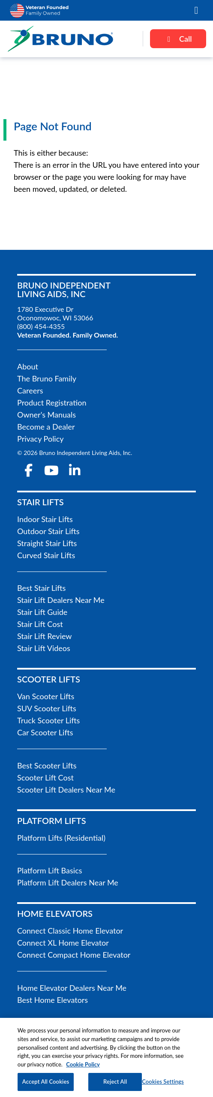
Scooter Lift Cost (45, 777)
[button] (196, 10)
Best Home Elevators (52, 1000)
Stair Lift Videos (43, 648)
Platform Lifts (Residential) (61, 837)
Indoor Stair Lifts (45, 519)
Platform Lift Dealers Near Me (67, 882)
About (27, 366)
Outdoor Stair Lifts (48, 531)
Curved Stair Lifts (46, 555)
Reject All (115, 1084)
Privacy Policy (40, 438)
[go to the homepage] (71, 39)
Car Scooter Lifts (45, 732)
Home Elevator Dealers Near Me (71, 988)
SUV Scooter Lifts (46, 708)
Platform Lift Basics (49, 870)
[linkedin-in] (74, 470)
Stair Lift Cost (40, 624)
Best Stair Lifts (41, 588)
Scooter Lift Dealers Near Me (66, 789)
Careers (30, 390)
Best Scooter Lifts (47, 765)
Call (178, 38)
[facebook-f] (29, 470)
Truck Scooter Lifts (48, 720)
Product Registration (52, 402)
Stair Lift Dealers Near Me (61, 600)
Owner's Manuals (46, 414)
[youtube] (52, 470)
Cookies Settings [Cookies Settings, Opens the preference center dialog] (163, 1084)
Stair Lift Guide (42, 612)
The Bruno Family (46, 378)
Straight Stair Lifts (47, 543)
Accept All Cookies (45, 1084)
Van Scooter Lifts (45, 696)
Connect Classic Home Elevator (70, 930)
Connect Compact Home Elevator (73, 954)
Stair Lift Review (44, 636)
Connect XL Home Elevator (63, 942)
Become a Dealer (46, 426)
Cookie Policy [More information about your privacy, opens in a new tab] (83, 1066)
